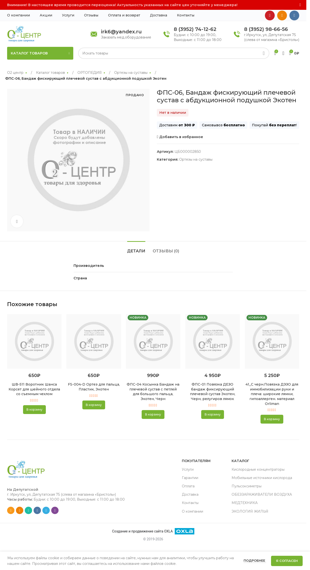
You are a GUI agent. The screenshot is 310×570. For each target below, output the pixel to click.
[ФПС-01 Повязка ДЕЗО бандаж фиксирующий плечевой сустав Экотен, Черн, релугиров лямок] (212, 341)
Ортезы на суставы (131, 72)
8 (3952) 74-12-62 (195, 29)
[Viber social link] (55, 510)
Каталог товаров (51, 72)
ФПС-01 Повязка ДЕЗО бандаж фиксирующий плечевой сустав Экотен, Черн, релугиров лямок (212, 391)
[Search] (173, 53)
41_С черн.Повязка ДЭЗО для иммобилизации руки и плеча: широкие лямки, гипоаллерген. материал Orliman (272, 394)
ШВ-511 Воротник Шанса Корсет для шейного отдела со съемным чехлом (34, 389)
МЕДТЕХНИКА (245, 503)
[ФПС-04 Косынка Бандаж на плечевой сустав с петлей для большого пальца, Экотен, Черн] (153, 341)
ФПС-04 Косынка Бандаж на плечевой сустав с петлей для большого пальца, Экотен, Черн (153, 391)
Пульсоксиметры (246, 486)
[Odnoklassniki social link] (282, 15)
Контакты (190, 503)
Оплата (188, 486)
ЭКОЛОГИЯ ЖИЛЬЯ (250, 511)
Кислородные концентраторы (258, 469)
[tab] (136, 248)
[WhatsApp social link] (28, 510)
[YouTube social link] (270, 15)
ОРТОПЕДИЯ (90, 72)
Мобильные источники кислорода (262, 478)
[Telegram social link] (46, 510)
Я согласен (287, 561)
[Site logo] (24, 33)
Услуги (188, 469)
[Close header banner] (300, 5)
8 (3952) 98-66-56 (266, 29)
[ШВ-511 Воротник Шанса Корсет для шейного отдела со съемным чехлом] (34, 341)
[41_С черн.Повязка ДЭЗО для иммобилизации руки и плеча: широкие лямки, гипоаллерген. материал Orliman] (272, 341)
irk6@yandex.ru (121, 32)
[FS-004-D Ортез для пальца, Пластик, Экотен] (93, 341)
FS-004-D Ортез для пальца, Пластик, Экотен (94, 386)
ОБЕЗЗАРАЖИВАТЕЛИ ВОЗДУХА (262, 494)
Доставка (190, 494)
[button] (34, 409)
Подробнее (255, 560)
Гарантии (190, 478)
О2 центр (16, 72)
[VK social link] (294, 15)
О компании (192, 511)
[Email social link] (10, 510)
